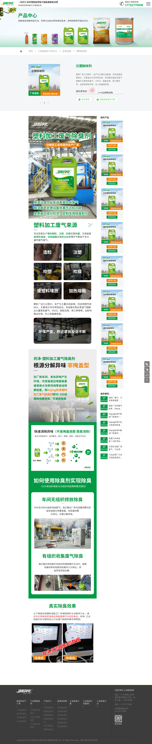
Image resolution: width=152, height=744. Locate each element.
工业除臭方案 (74, 702)
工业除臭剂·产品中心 (47, 51)
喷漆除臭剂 (48, 711)
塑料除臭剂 (81, 51)
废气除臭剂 (21, 714)
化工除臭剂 (48, 726)
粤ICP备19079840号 (89, 740)
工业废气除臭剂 (35, 711)
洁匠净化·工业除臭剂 (124, 690)
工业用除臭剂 (35, 702)
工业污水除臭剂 (35, 718)
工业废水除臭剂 (35, 725)
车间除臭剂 (48, 708)
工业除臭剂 (21, 710)
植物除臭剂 (48, 715)
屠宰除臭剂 (62, 715)
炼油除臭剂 (62, 723)
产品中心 (48, 701)
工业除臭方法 (101, 702)
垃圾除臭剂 (62, 726)
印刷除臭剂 (62, 711)
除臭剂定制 (62, 701)
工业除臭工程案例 (88, 702)
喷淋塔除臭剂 (48, 720)
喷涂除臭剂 (62, 719)
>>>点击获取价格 (105, 92)
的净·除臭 (66, 51)
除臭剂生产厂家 (21, 702)
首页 (31, 51)
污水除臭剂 (21, 721)
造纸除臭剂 (62, 708)
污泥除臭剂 (21, 717)
